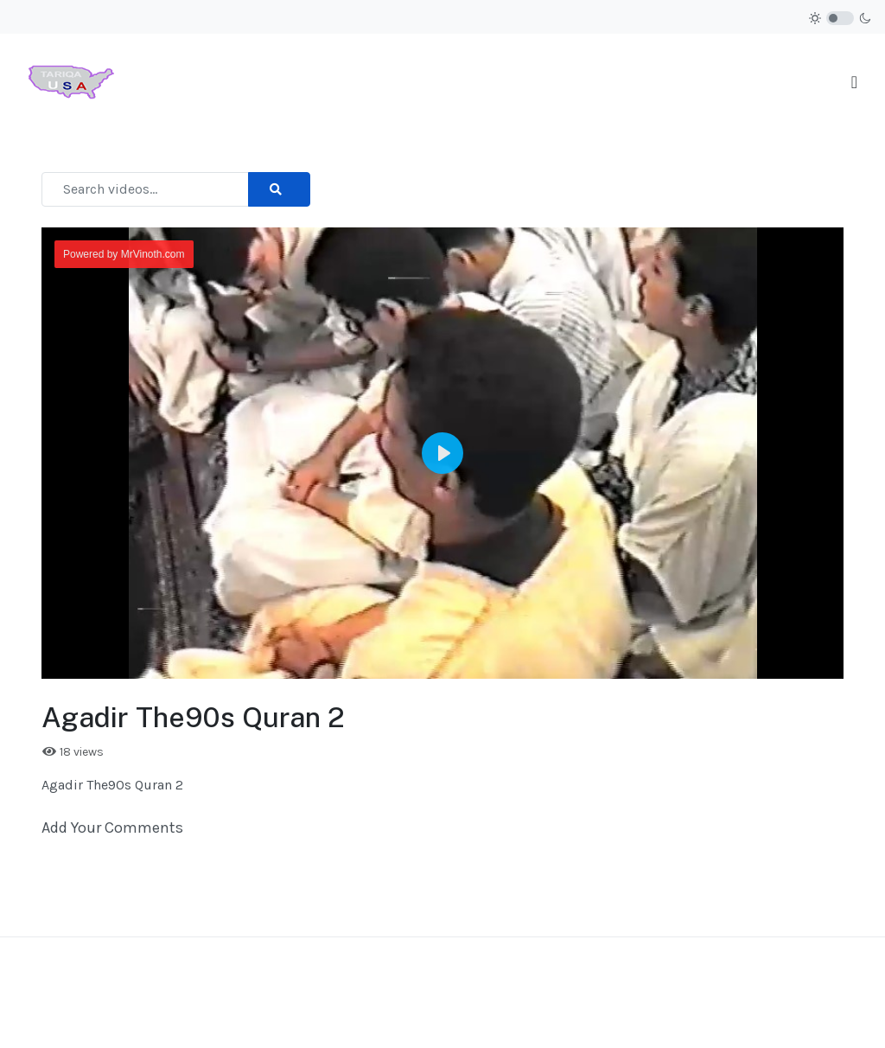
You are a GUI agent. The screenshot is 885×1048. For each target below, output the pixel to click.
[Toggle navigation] (854, 82)
